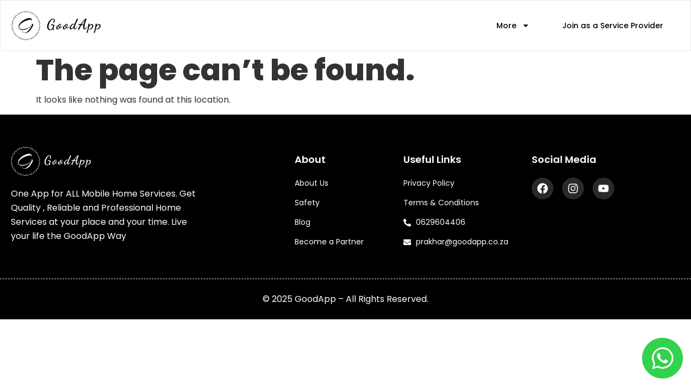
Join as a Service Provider (612, 25)
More (513, 25)
